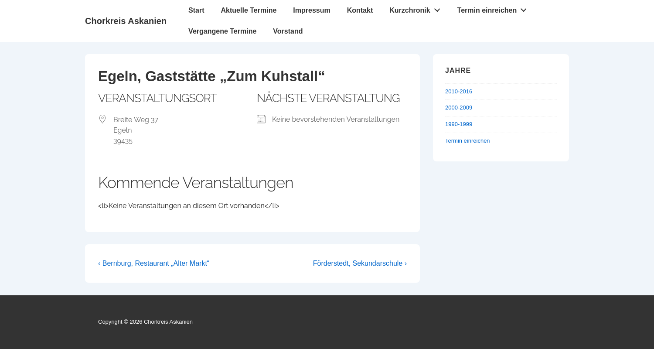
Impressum (311, 10)
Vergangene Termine (222, 31)
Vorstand (288, 31)
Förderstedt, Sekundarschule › (360, 263)
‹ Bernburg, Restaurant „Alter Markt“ (153, 263)
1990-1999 (458, 124)
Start (196, 10)
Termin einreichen (494, 8)
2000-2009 (458, 107)
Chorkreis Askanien (126, 21)
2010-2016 (458, 91)
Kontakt (360, 10)
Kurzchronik (417, 8)
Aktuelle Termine (249, 10)
